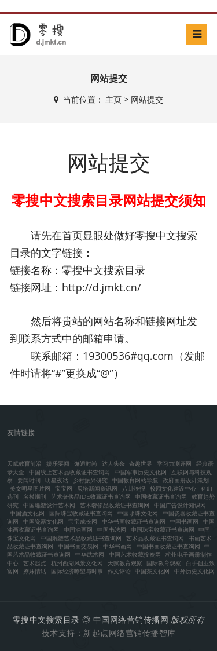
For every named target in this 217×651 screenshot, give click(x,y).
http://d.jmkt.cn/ (101, 287)
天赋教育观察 (125, 563)
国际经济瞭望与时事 (77, 571)
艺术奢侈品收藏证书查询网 (114, 505)
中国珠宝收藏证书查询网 (162, 529)
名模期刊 (34, 496)
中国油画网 (78, 529)
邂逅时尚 (85, 463)
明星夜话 (56, 480)
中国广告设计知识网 (180, 505)
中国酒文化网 (27, 513)
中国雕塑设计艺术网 (49, 505)
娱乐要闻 (57, 463)
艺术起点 (34, 563)
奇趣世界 (140, 463)
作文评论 (119, 571)
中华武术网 (89, 554)
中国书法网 (111, 529)
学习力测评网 (174, 463)
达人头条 (113, 463)
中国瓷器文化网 (43, 521)
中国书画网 (184, 521)
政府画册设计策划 (186, 480)
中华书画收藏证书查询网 (133, 521)
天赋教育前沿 (24, 463)
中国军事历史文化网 (141, 472)
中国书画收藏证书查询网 (168, 546)
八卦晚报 (133, 488)
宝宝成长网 (82, 521)
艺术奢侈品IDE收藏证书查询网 (91, 496)
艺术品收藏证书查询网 (155, 538)
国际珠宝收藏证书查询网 (81, 513)
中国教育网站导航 (135, 480)
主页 (113, 99)
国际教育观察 (163, 563)
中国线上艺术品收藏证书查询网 (69, 472)
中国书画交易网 (78, 546)
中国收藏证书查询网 (161, 496)
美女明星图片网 (30, 488)
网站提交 (147, 99)
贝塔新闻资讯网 (97, 488)
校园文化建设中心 (173, 488)
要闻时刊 (29, 480)
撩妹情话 (34, 571)
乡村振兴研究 (90, 480)
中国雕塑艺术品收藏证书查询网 (81, 538)
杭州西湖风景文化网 (77, 563)
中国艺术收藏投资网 (135, 554)
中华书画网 (117, 546)
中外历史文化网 (194, 571)
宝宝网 (63, 488)
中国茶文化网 (152, 571)
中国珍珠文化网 (137, 513)
